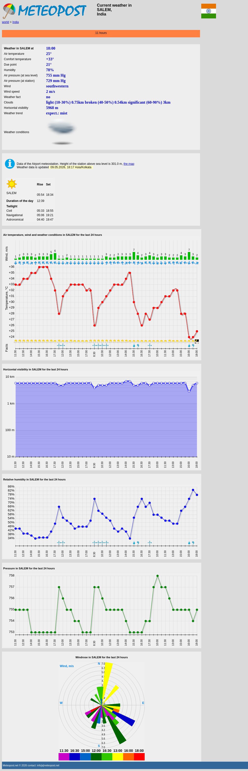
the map (129, 164)
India (15, 22)
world (5, 22)
